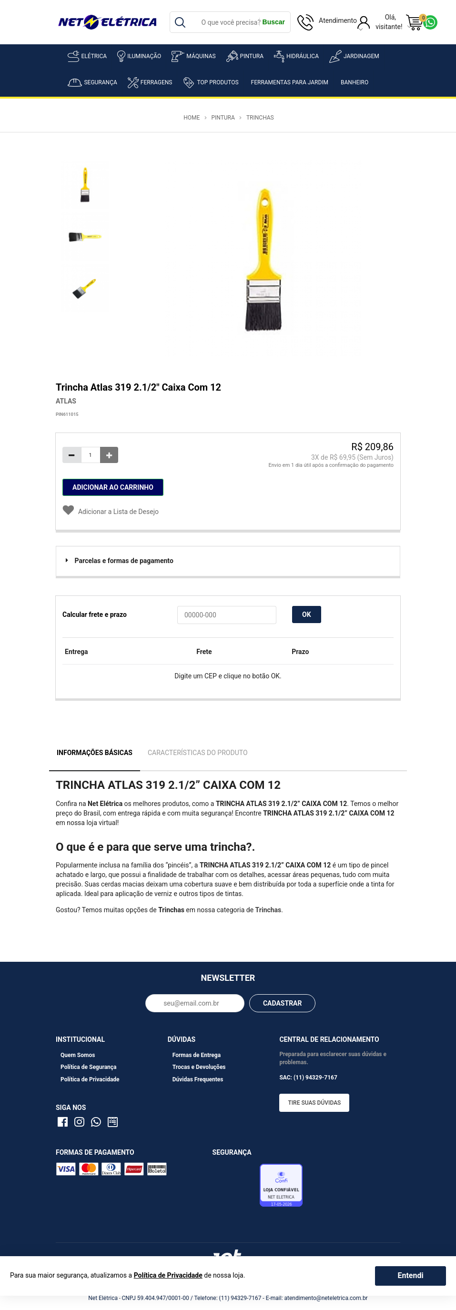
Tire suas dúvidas (314, 1102)
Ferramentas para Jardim (290, 82)
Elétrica (87, 56)
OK (306, 614)
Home (191, 118)
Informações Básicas (94, 752)
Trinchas (260, 118)
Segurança (92, 83)
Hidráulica (296, 56)
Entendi (410, 1275)
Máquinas (193, 56)
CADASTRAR (282, 1003)
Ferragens (150, 82)
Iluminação (139, 56)
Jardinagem (354, 56)
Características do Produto (198, 752)
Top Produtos (210, 82)
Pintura (244, 56)
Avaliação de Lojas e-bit (235, 1187)
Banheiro (354, 82)
